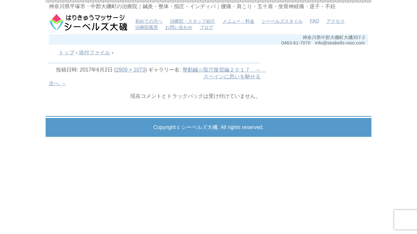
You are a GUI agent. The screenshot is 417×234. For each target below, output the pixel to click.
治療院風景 (146, 27)
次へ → (57, 83)
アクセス (335, 21)
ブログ (206, 27)
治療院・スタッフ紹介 (192, 21)
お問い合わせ (179, 27)
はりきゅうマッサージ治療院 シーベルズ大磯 (88, 22)
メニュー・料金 (238, 21)
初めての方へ (149, 21)
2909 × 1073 (130, 69)
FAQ (314, 20)
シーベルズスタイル (282, 21)
